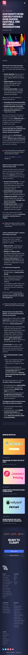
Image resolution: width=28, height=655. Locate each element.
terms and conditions (10, 652)
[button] (24, 3)
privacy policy (19, 652)
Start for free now (14, 555)
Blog (3, 10)
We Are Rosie (18, 157)
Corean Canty (7, 157)
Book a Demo (14, 551)
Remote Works (9, 10)
